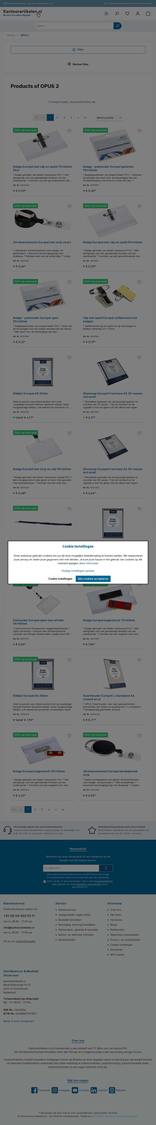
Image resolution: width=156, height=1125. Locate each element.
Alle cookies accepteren (93, 578)
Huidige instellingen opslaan (78, 570)
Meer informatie (89, 563)
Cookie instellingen (60, 578)
